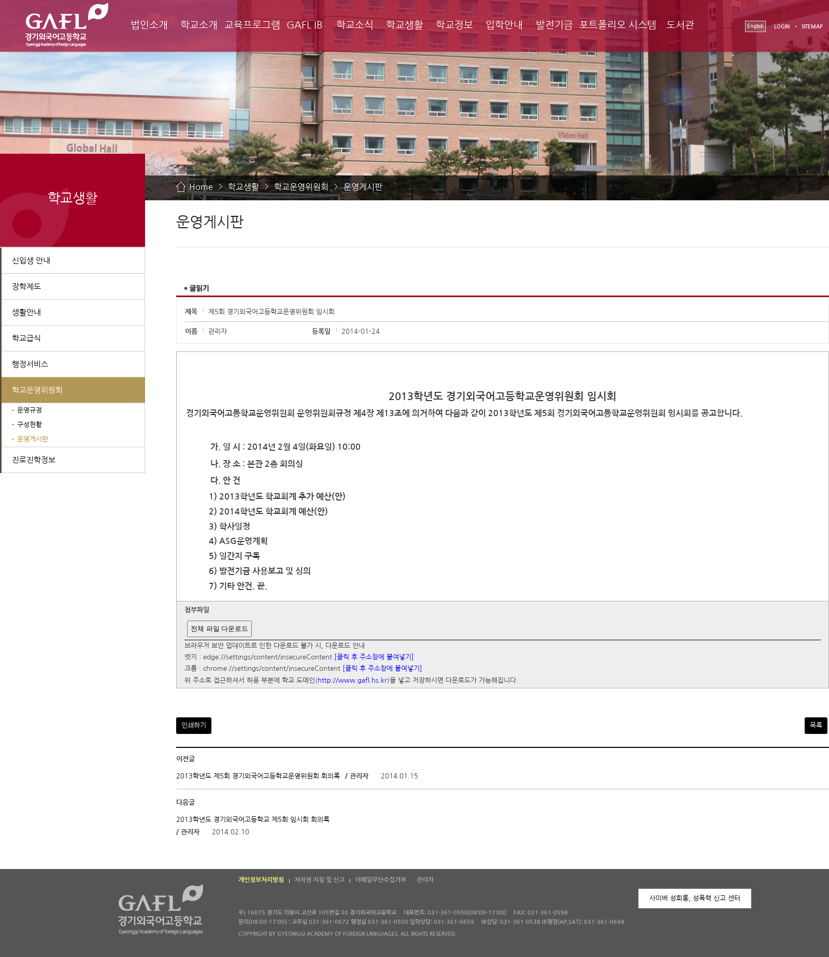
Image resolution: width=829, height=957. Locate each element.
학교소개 (199, 25)
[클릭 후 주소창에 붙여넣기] (374, 657)
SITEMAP (812, 26)
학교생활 (404, 25)
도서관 (680, 25)
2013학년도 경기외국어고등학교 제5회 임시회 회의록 (253, 819)
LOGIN (782, 26)
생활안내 (26, 312)
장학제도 (26, 286)
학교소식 (355, 25)
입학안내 (504, 25)
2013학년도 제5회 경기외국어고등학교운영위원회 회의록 (259, 776)
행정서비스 (30, 364)
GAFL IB (305, 25)
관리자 (425, 880)
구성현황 (29, 424)
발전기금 (554, 25)
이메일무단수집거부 (380, 880)
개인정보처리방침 (261, 880)
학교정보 (454, 25)
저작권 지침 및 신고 (319, 880)
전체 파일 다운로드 (219, 628)
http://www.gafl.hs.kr (352, 680)
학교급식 (26, 338)
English (755, 26)
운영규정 (29, 410)
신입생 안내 (31, 260)
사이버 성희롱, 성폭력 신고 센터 (694, 898)
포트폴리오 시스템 (617, 25)
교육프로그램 (252, 25)
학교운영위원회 (301, 187)
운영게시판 (363, 187)
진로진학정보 (33, 460)
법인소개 (149, 25)
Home (201, 187)
